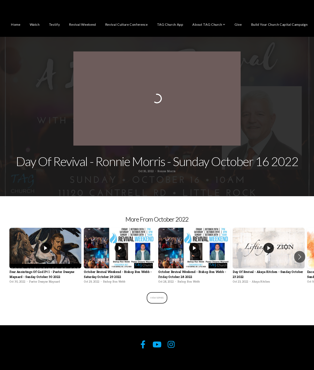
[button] (300, 256)
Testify (54, 24)
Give (238, 24)
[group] (45, 257)
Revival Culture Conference (126, 24)
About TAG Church (208, 24)
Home (15, 24)
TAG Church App (170, 24)
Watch (35, 24)
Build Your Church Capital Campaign (279, 24)
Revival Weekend (82, 24)
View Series (156, 297)
